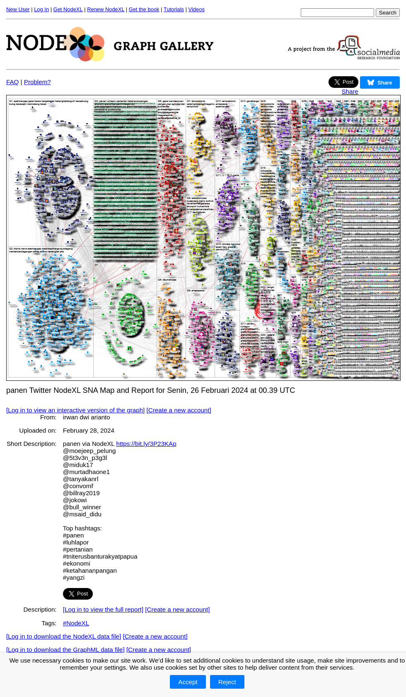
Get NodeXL (68, 9)
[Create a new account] (179, 410)
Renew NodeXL (105, 9)
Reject (227, 681)
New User (18, 9)
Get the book (144, 9)
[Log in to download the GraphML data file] (65, 649)
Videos (196, 9)
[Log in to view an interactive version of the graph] (75, 410)
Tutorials (174, 9)
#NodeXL (76, 623)
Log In (41, 9)
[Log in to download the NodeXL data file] (63, 636)
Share (349, 91)
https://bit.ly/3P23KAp (146, 443)
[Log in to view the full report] (103, 609)
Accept (187, 681)
